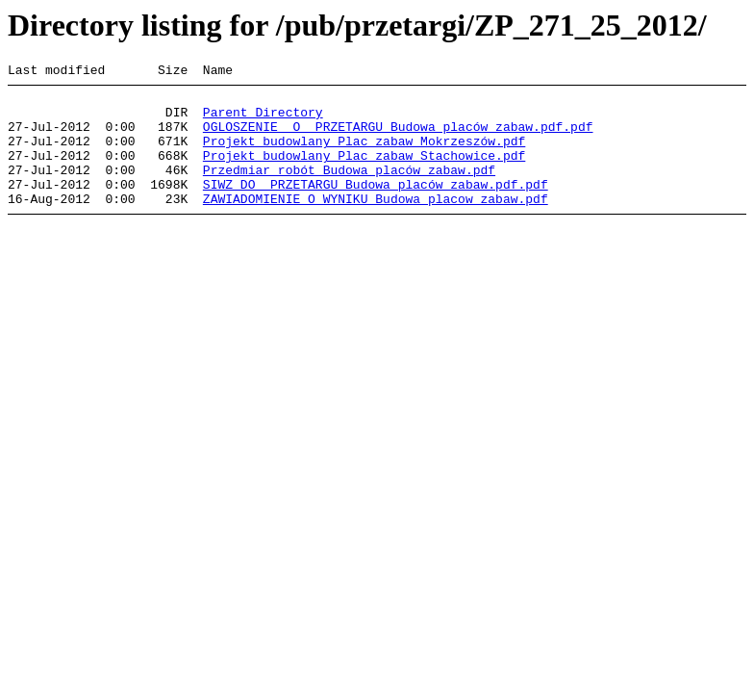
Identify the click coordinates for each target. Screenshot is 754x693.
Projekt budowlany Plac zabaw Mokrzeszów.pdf (364, 155)
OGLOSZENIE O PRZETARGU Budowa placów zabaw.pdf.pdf (398, 137)
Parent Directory (263, 120)
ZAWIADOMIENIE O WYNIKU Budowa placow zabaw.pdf (375, 224)
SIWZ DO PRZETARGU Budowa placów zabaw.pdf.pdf (375, 207)
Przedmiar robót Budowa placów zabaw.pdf (349, 189)
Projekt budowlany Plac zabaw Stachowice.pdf (364, 172)
